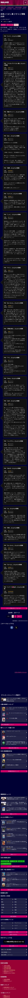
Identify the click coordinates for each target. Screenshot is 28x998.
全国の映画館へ (13, 916)
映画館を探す (10, 7)
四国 (16, 910)
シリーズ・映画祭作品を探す (13, 866)
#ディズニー (21, 861)
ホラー (16, 928)
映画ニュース (7, 995)
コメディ (3, 928)
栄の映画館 (9, 8)
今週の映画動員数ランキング (7, 724)
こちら (19, 29)
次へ (19, 616)
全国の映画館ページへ (6, 952)
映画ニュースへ (13, 814)
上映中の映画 (7, 965)
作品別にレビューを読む (9, 973)
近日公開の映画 (7, 968)
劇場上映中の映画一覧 (13, 747)
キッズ (16, 925)
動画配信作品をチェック (13, 771)
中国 (2, 910)
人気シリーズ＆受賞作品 (9, 970)
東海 (16, 902)
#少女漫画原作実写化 (5, 863)
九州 (2, 912)
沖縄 (16, 912)
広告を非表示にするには (20, 672)
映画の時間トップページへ (7, 954)
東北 (16, 904)
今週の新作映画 (7, 967)
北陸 (16, 907)
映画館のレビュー (8, 981)
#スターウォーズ (4, 861)
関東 (16, 899)
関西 (2, 902)
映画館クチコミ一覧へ (13, 932)
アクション (3, 922)
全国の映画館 (7, 979)
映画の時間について (13, 946)
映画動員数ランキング (9, 987)
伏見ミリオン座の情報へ (6, 949)
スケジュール (9, 24)
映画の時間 (3, 7)
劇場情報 (3, 24)
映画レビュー (14, 854)
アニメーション (18, 922)
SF (1, 925)
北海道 (2, 904)
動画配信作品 (7, 996)
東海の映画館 (18, 7)
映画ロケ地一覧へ (13, 934)
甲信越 (2, 907)
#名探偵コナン (13, 861)
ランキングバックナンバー (10, 988)
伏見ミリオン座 (17, 8)
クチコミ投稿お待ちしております (13, 608)
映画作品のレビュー (8, 971)
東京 (2, 899)
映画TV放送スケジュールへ (14, 889)
